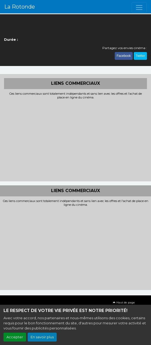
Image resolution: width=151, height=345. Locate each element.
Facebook (124, 56)
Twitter (140, 56)
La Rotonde (19, 6)
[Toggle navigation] (139, 7)
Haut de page (124, 302)
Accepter (14, 337)
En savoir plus (42, 337)
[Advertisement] (75, 139)
